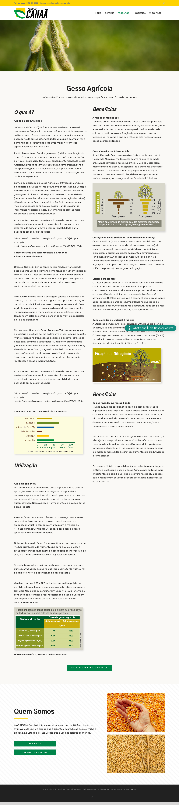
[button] (150, 328)
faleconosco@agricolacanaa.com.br (55, 3)
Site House (131, 789)
